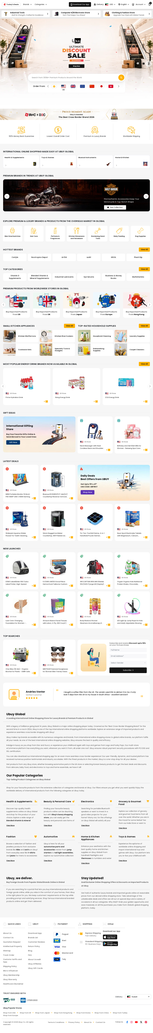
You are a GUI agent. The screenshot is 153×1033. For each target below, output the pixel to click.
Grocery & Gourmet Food (130, 803)
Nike (18, 849)
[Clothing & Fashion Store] (127, 14)
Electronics (87, 801)
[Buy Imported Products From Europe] (106, 305)
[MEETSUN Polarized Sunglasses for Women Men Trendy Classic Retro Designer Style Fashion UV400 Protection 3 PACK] (58, 660)
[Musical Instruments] (95, 161)
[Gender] (128, 663)
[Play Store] (110, 944)
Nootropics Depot (39, 257)
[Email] (128, 656)
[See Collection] (76, 195)
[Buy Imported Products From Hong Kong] (136, 305)
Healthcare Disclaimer (13, 984)
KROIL (113, 257)
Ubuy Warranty (10, 979)
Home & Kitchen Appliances (90, 838)
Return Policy (34, 946)
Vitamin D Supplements (15, 277)
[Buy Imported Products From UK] (46, 305)
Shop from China (102, 1013)
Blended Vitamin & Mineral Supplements (39, 277)
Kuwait (132, 996)
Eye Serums (89, 277)
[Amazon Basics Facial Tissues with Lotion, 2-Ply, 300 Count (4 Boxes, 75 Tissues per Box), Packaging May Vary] (58, 611)
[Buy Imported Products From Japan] (76, 305)
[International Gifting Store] (39, 434)
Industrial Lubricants (64, 277)
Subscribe (128, 670)
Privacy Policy (74, 1022)
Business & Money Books (113, 277)
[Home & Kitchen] (132, 161)
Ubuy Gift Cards (35, 968)
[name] (128, 650)
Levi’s (26, 849)
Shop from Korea (83, 1013)
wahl (89, 257)
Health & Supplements (19, 801)
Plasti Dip (138, 257)
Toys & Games (127, 836)
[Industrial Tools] (26, 14)
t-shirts (31, 852)
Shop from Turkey (120, 1013)
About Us (7, 933)
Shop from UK (25, 1013)
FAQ (30, 955)
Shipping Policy (10, 966)
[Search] (76, 78)
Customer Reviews (36, 942)
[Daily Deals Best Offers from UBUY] (114, 482)
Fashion (11, 836)
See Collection (115, 207)
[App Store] (110, 938)
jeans (12, 855)
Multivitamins (138, 277)
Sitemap (7, 950)
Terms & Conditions (56, 1022)
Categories (39, 4)
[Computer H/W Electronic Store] (76, 14)
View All (144, 249)
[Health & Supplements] (21, 161)
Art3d (64, 257)
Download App (35, 933)
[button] (138, 4)
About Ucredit (34, 959)
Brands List (33, 937)
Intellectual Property (12, 946)
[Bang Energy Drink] (76, 388)
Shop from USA (9, 1013)
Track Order (8, 955)
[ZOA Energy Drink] (126, 388)
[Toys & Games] (58, 161)
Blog (30, 950)
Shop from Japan (42, 1013)
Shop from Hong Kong (63, 1013)
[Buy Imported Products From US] (16, 305)
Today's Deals (11, 4)
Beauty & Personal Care (57, 801)
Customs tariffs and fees (12, 960)
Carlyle (15, 257)
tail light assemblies (63, 852)
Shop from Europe (10, 1015)
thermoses (86, 858)
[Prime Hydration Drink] (27, 388)
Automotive (51, 836)
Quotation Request (12, 942)
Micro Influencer (10, 970)
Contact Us (8, 937)
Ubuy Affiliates (34, 964)
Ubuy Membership (11, 975)
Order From (39, 86)
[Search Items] (121, 78)
